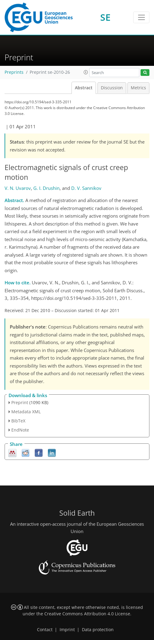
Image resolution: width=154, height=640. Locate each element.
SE (105, 17)
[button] (86, 72)
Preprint (19, 402)
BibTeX (18, 421)
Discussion (112, 88)
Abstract (84, 88)
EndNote (20, 430)
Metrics (138, 88)
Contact (45, 629)
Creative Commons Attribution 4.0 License (87, 614)
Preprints (14, 72)
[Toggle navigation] (141, 17)
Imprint (67, 629)
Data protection (98, 629)
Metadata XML (26, 411)
